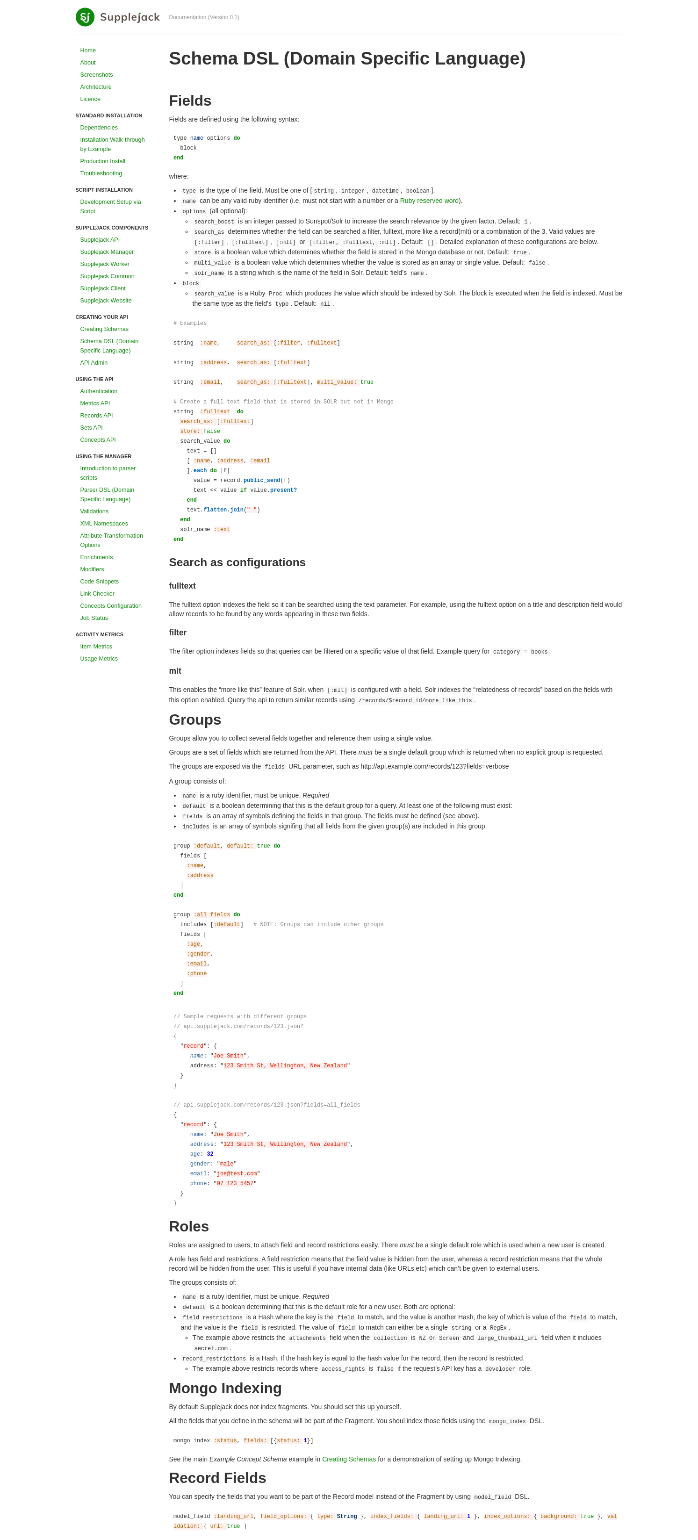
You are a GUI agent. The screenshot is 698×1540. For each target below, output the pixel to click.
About (88, 62)
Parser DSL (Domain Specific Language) (107, 495)
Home (88, 50)
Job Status (94, 618)
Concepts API (98, 440)
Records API (96, 415)
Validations (94, 511)
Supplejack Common (107, 276)
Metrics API (95, 403)
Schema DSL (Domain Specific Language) (109, 346)
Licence (90, 99)
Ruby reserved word (429, 200)
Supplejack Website (106, 300)
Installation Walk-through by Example (112, 144)
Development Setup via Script (110, 207)
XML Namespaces (104, 523)
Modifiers (92, 569)
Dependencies (99, 127)
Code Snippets (99, 581)
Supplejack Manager (107, 252)
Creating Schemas (104, 329)
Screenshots (96, 75)
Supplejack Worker (105, 264)
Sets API (91, 428)
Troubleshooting (101, 173)
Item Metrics (96, 646)
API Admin (94, 363)
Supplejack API (100, 240)
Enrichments (96, 557)
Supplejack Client (103, 288)
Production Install (103, 161)
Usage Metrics (99, 658)
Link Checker (97, 593)
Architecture (96, 87)
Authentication (99, 391)
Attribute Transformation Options (111, 540)
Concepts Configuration (111, 606)
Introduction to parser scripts (108, 473)
